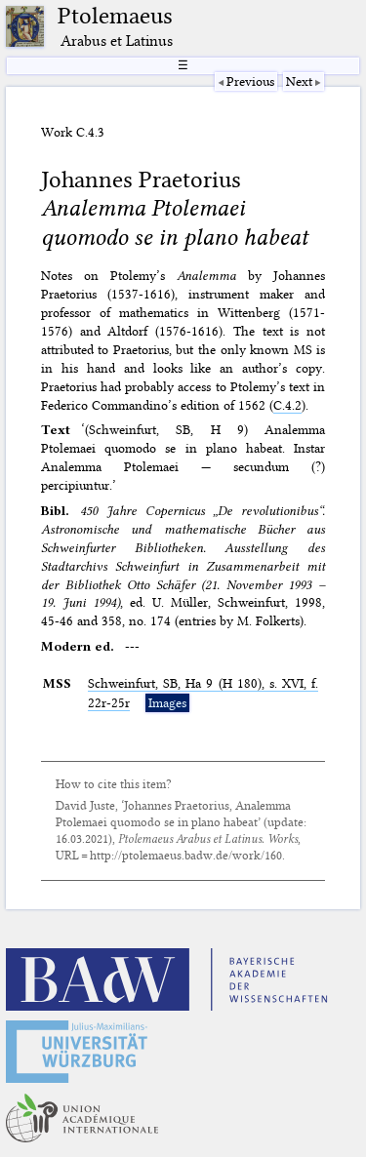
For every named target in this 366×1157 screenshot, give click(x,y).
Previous (250, 81)
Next (299, 81)
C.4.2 (287, 405)
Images (167, 702)
